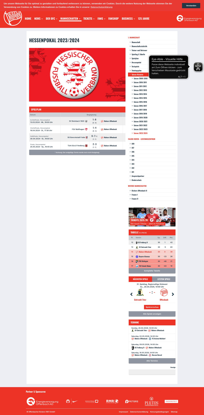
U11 (133, 172)
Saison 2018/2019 (140, 113)
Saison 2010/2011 (140, 82)
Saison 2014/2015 (140, 98)
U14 (133, 159)
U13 (133, 163)
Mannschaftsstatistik (139, 46)
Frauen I (135, 194)
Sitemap (174, 412)
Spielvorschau (152, 307)
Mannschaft (136, 42)
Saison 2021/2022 (140, 125)
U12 (133, 168)
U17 (133, 147)
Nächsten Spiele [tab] (140, 279)
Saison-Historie (137, 74)
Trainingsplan (136, 70)
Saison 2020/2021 (140, 121)
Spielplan (135, 58)
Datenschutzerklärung (139, 412)
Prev (131, 294)
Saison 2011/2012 (140, 86)
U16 (133, 151)
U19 (133, 143)
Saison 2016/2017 (140, 105)
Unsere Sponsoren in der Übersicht (163, 391)
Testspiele (135, 66)
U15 (133, 155)
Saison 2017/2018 (140, 109)
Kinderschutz (136, 180)
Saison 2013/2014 (140, 94)
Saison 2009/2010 (141, 78)
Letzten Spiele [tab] (163, 279)
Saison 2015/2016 (140, 101)
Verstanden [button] (191, 6)
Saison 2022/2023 (140, 129)
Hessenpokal (136, 62)
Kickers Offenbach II (139, 190)
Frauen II (135, 198)
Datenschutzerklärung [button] (102, 7)
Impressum (123, 412)
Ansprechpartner (138, 176)
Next (173, 294)
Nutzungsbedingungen (159, 412)
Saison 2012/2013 (140, 90)
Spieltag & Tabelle (138, 54)
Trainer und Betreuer (139, 50)
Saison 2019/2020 (140, 117)
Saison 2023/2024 (140, 133)
